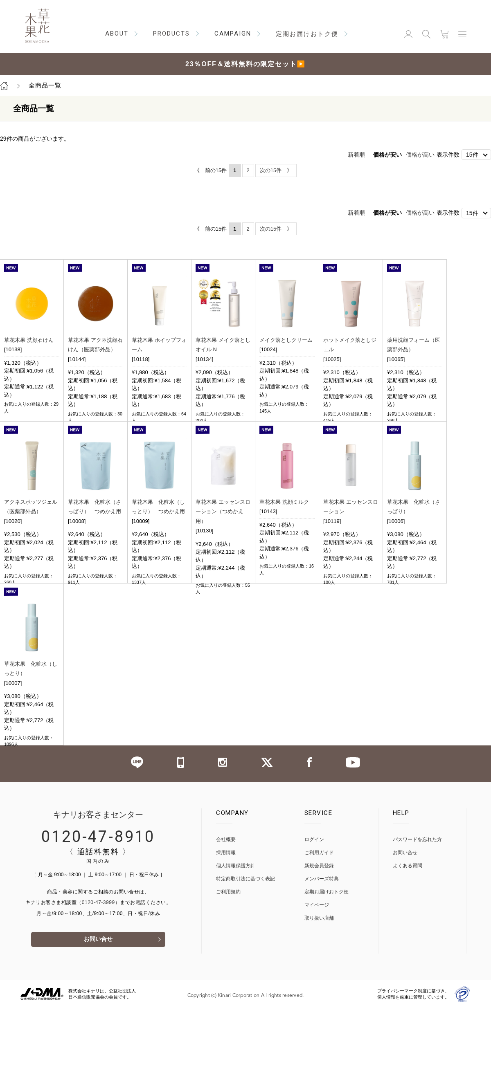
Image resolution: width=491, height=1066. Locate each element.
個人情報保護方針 (235, 923)
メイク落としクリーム (286, 340)
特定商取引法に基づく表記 (245, 936)
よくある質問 (407, 923)
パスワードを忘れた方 (417, 897)
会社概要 (226, 897)
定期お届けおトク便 (326, 949)
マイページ (316, 962)
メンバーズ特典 (321, 936)
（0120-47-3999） (98, 960)
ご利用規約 (228, 949)
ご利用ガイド (319, 910)
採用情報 (226, 910)
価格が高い (420, 154)
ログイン (314, 897)
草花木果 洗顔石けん (29, 340)
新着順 (356, 154)
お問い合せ (98, 997)
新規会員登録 (319, 923)
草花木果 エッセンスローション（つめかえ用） (223, 530)
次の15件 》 (276, 170)
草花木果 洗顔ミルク (284, 521)
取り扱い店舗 (319, 975)
